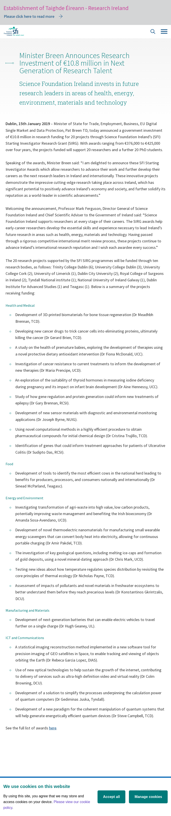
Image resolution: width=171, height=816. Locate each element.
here (52, 728)
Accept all (111, 797)
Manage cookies (148, 797)
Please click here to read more (29, 16)
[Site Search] (153, 32)
